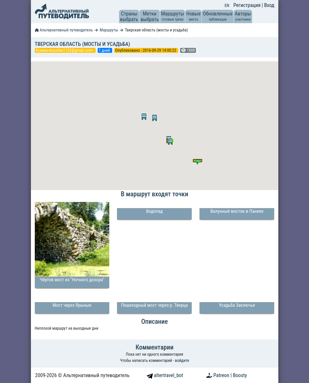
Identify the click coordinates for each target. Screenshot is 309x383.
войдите (182, 360)
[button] (170, 141)
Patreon (221, 375)
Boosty (240, 375)
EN (227, 5)
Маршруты (109, 30)
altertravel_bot (165, 375)
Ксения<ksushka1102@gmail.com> (65, 50)
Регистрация (247, 5)
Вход (269, 5)
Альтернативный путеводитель (64, 30)
